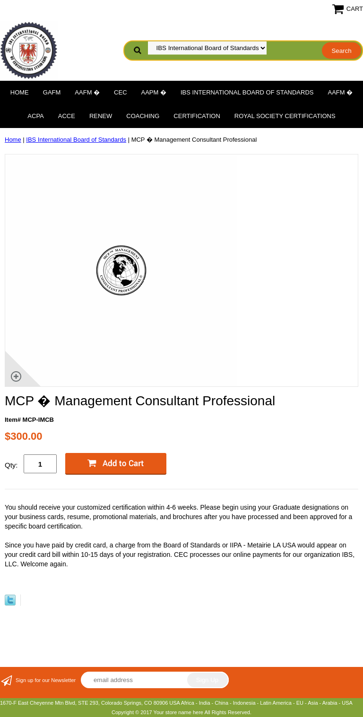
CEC (120, 92)
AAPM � (153, 92)
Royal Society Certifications (285, 116)
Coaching (142, 116)
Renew (100, 116)
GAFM (52, 92)
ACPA (35, 116)
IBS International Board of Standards (247, 92)
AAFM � (87, 92)
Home (19, 92)
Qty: (11, 465)
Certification (196, 116)
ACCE (66, 116)
